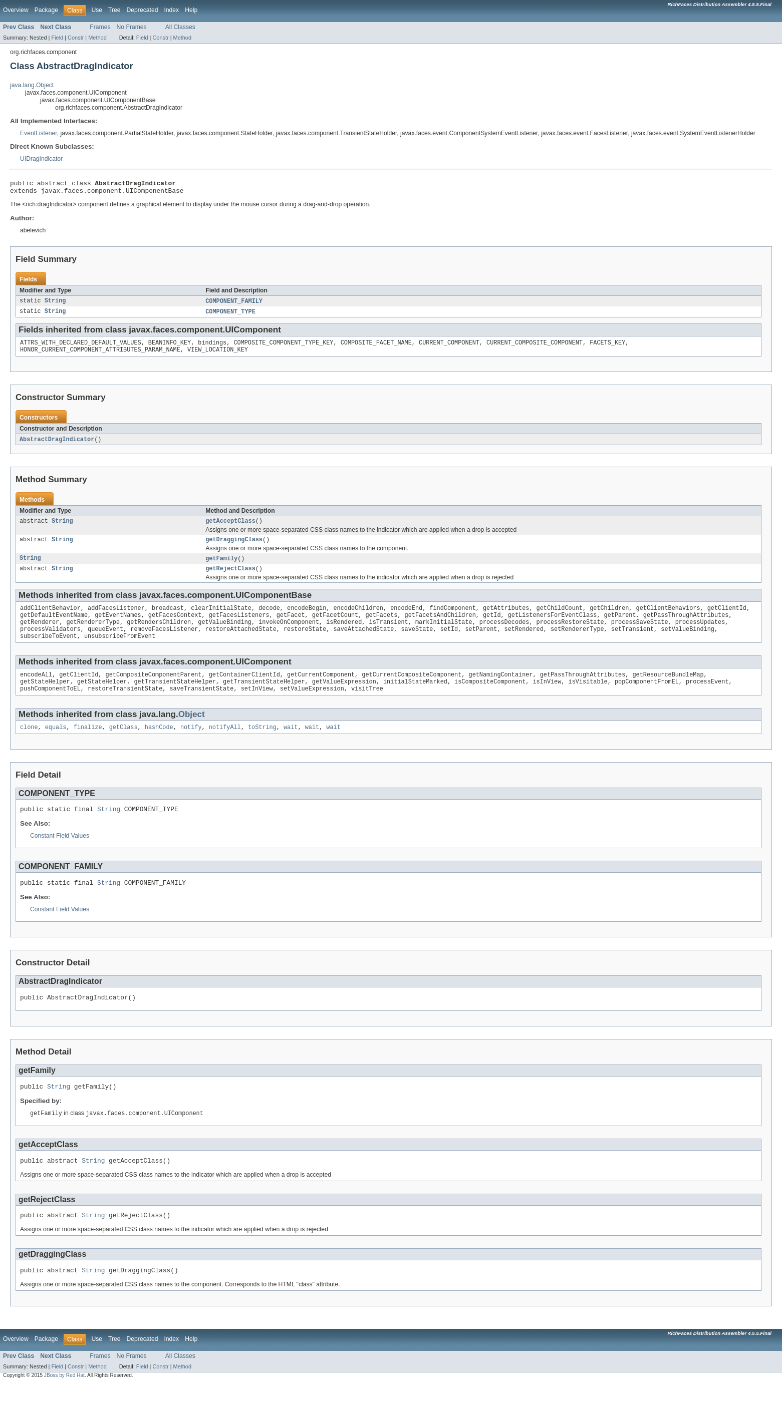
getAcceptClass (230, 528)
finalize (88, 746)
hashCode (159, 746)
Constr (76, 38)
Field (57, 38)
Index (171, 10)
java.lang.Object (32, 85)
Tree (114, 10)
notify (191, 746)
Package (46, 10)
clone (29, 746)
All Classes (180, 27)
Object (191, 732)
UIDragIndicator (41, 158)
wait (291, 746)
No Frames (132, 27)
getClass (123, 746)
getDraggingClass (234, 548)
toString (262, 746)
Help (191, 10)
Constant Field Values (59, 856)
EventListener (38, 133)
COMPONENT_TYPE (230, 315)
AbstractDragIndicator (57, 446)
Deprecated (142, 10)
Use (96, 10)
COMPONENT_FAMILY (234, 304)
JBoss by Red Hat (64, 1405)
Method (97, 38)
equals (56, 746)
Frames (100, 27)
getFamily (221, 567)
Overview (16, 10)
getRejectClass (230, 578)
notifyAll (225, 746)
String (55, 304)
